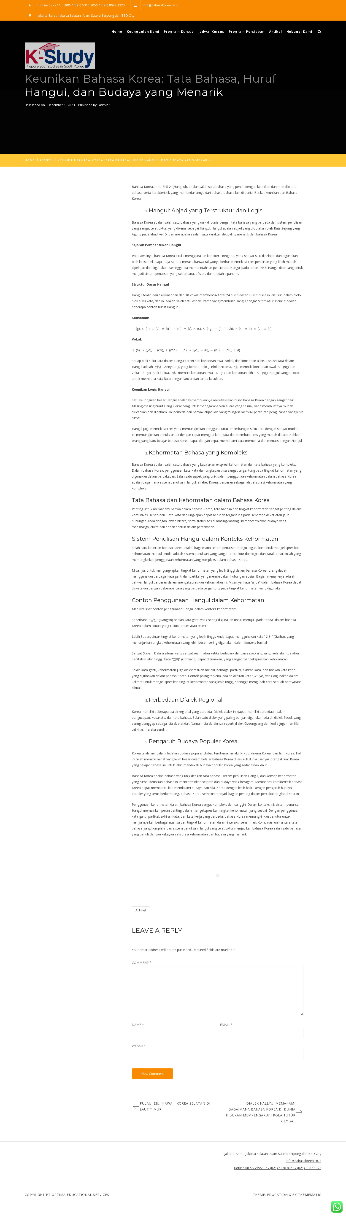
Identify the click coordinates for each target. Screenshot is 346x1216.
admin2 (104, 105)
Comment (141, 962)
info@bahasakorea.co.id (160, 5)
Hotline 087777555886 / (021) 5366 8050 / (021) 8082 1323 (81, 5)
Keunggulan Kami (143, 31)
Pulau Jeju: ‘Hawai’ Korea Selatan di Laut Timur (175, 1106)
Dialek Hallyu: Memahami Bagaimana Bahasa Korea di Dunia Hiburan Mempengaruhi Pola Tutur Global (260, 1112)
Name (138, 1024)
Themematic (309, 1194)
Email (226, 1024)
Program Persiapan (247, 31)
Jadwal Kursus (211, 31)
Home (117, 31)
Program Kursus (179, 31)
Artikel (275, 31)
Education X (279, 1194)
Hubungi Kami (299, 31)
